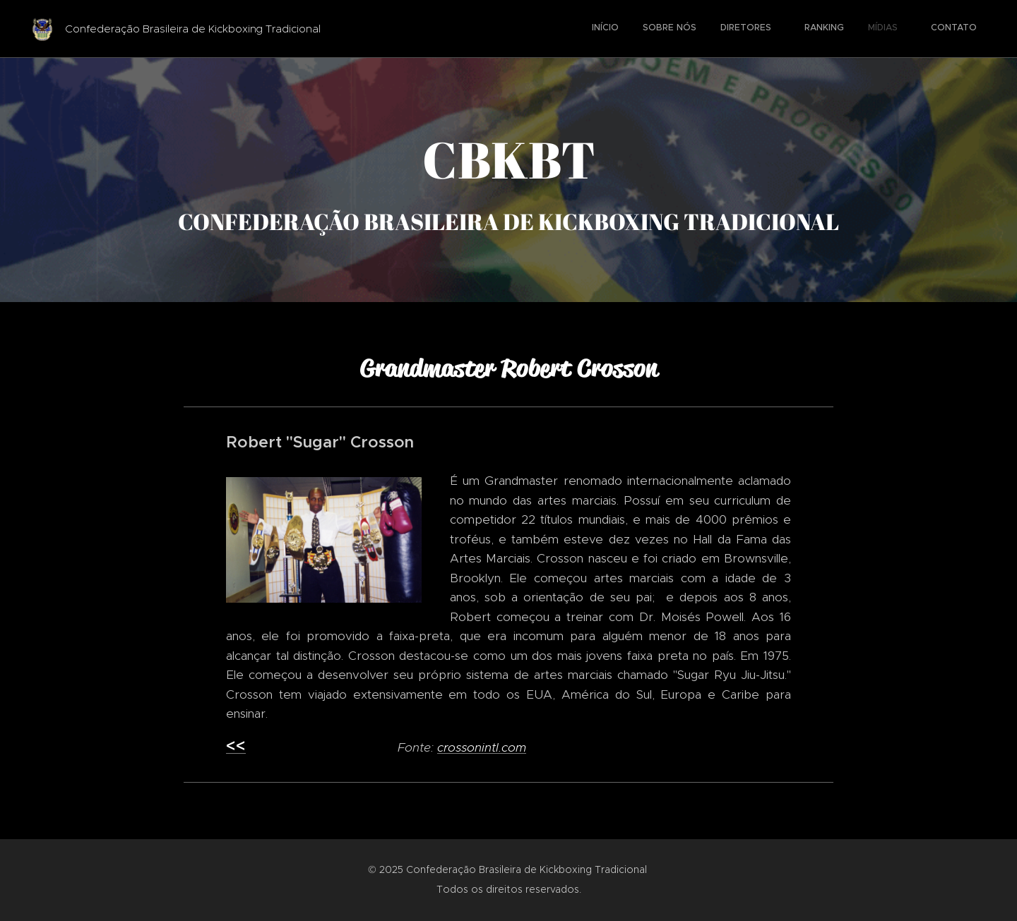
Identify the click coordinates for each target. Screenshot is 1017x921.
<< (236, 746)
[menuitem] (838, 29)
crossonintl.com (481, 747)
